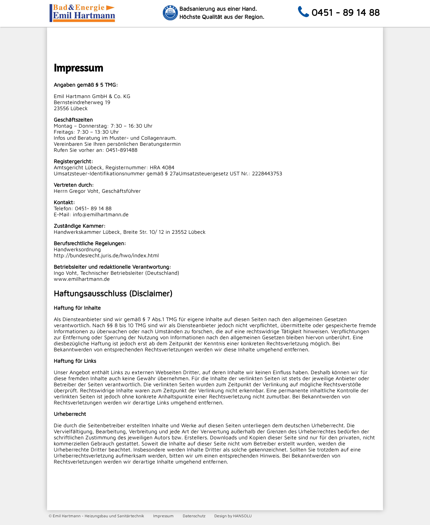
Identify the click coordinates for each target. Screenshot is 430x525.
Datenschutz (194, 515)
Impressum (163, 515)
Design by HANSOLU (233, 515)
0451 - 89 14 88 (345, 12)
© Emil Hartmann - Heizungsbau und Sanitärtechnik (96, 515)
